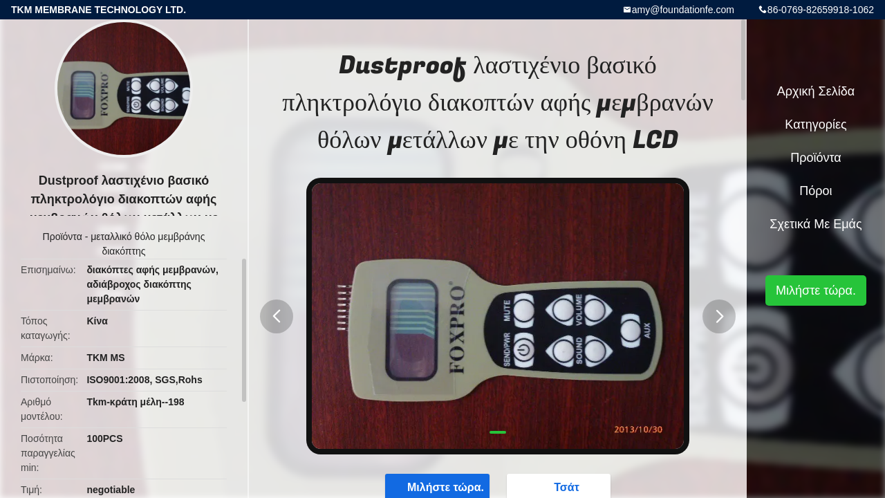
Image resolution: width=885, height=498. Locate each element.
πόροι (815, 191)
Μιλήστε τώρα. (816, 290)
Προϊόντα (62, 236)
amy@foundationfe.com (683, 9)
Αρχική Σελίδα (816, 91)
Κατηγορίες (815, 124)
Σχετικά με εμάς (815, 224)
